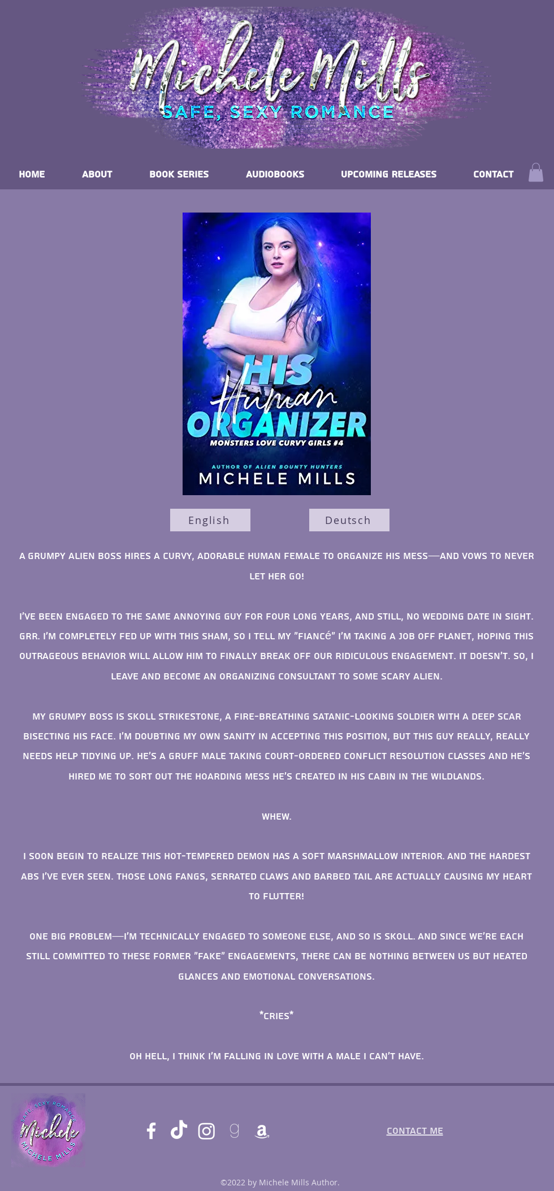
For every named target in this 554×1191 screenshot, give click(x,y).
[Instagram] (207, 1131)
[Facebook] (151, 1131)
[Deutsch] (349, 520)
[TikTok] (179, 1131)
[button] (536, 172)
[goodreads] (234, 1131)
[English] (210, 520)
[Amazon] (262, 1131)
